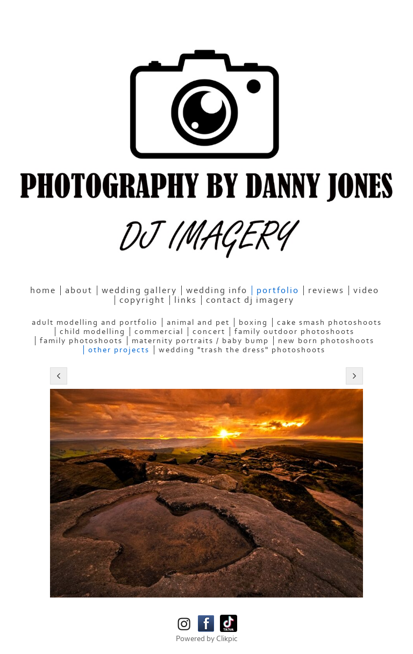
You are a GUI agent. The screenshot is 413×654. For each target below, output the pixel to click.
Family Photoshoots (81, 340)
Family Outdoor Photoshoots (294, 331)
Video (366, 290)
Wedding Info (216, 290)
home (43, 290)
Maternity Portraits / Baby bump (200, 340)
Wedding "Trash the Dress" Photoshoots (242, 349)
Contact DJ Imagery (250, 300)
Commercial (158, 331)
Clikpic (227, 638)
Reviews (326, 290)
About (78, 290)
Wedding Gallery (139, 290)
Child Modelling (92, 331)
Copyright (142, 300)
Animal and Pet (198, 322)
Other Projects (118, 349)
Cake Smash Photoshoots (329, 322)
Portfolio (278, 290)
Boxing (253, 322)
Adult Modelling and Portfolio (95, 322)
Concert (209, 331)
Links (185, 300)
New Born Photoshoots (326, 340)
